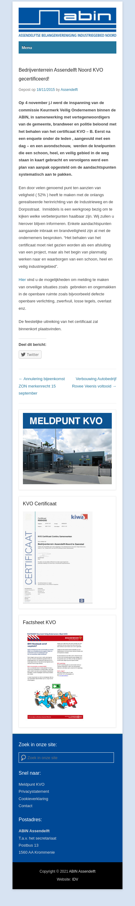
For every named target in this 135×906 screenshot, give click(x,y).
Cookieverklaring (33, 798)
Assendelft (69, 90)
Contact (25, 805)
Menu (27, 47)
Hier (22, 279)
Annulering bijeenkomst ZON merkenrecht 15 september (42, 385)
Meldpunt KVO (32, 784)
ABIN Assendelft (82, 871)
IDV (75, 879)
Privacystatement (34, 791)
